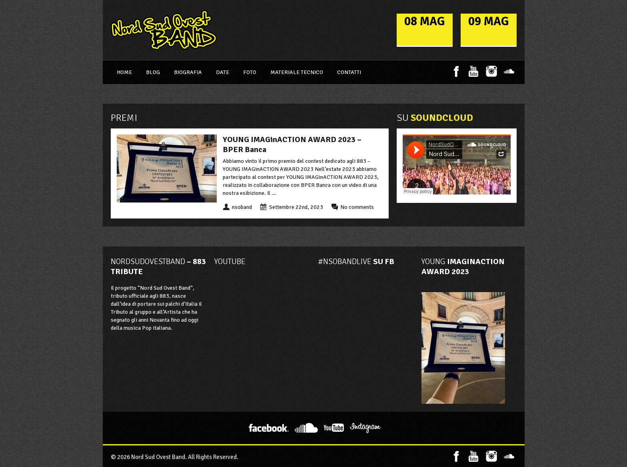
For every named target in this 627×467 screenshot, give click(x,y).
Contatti (349, 72)
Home (124, 72)
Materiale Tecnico (296, 72)
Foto (249, 72)
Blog (153, 72)
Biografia (188, 72)
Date (222, 72)
